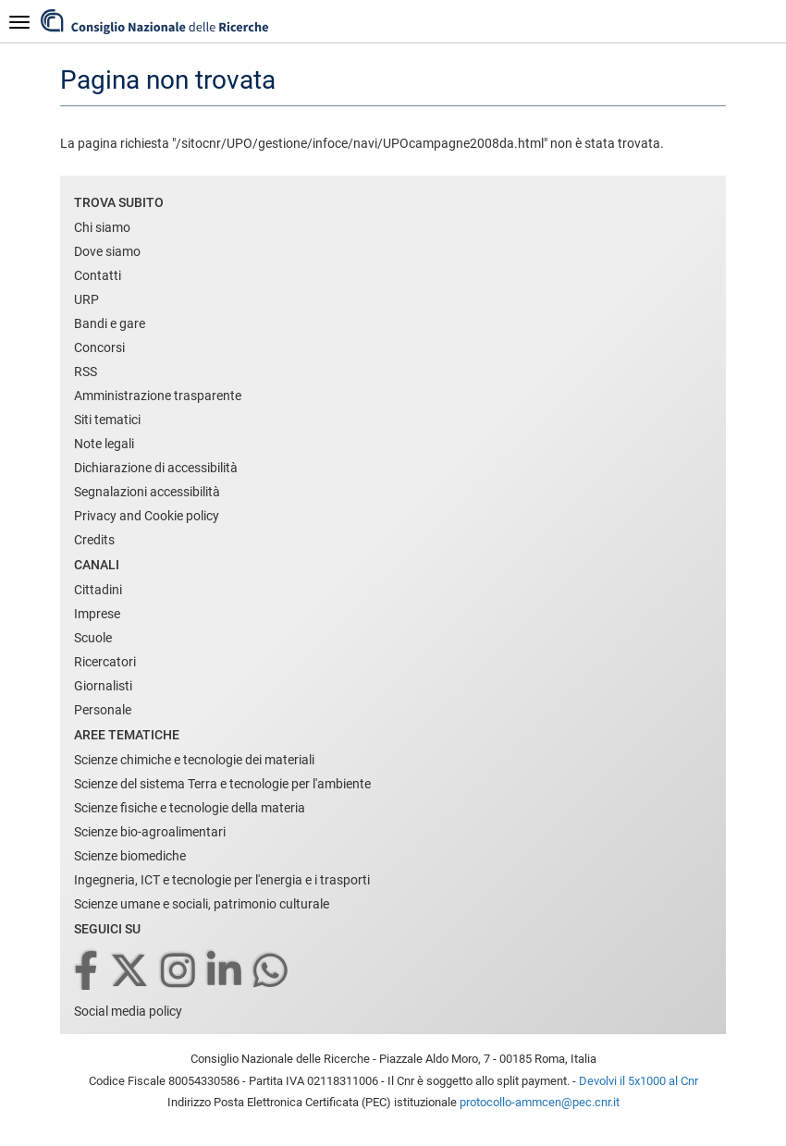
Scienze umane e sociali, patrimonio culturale (201, 903)
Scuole (93, 637)
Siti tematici (107, 419)
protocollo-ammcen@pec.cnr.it (540, 1102)
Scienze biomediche (130, 855)
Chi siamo (102, 227)
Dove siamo (107, 251)
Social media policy (128, 1011)
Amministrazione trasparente (157, 395)
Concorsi (99, 347)
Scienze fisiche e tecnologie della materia (189, 807)
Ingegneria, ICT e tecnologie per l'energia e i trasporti (222, 879)
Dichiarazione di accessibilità (156, 467)
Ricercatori (105, 661)
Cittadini (98, 589)
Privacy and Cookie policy (146, 515)
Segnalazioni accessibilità (147, 491)
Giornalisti (103, 685)
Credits (94, 539)
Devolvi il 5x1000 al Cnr (638, 1081)
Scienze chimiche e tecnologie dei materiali (194, 759)
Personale (102, 709)
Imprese (97, 613)
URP (86, 299)
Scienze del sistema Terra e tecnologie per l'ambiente (222, 783)
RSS (85, 371)
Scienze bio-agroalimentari (150, 831)
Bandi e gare (109, 323)
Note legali (104, 443)
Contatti (97, 275)
